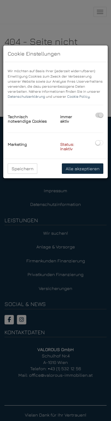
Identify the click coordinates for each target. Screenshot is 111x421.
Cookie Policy (78, 96)
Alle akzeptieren (82, 168)
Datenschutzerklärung (26, 96)
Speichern (22, 168)
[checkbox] (99, 115)
